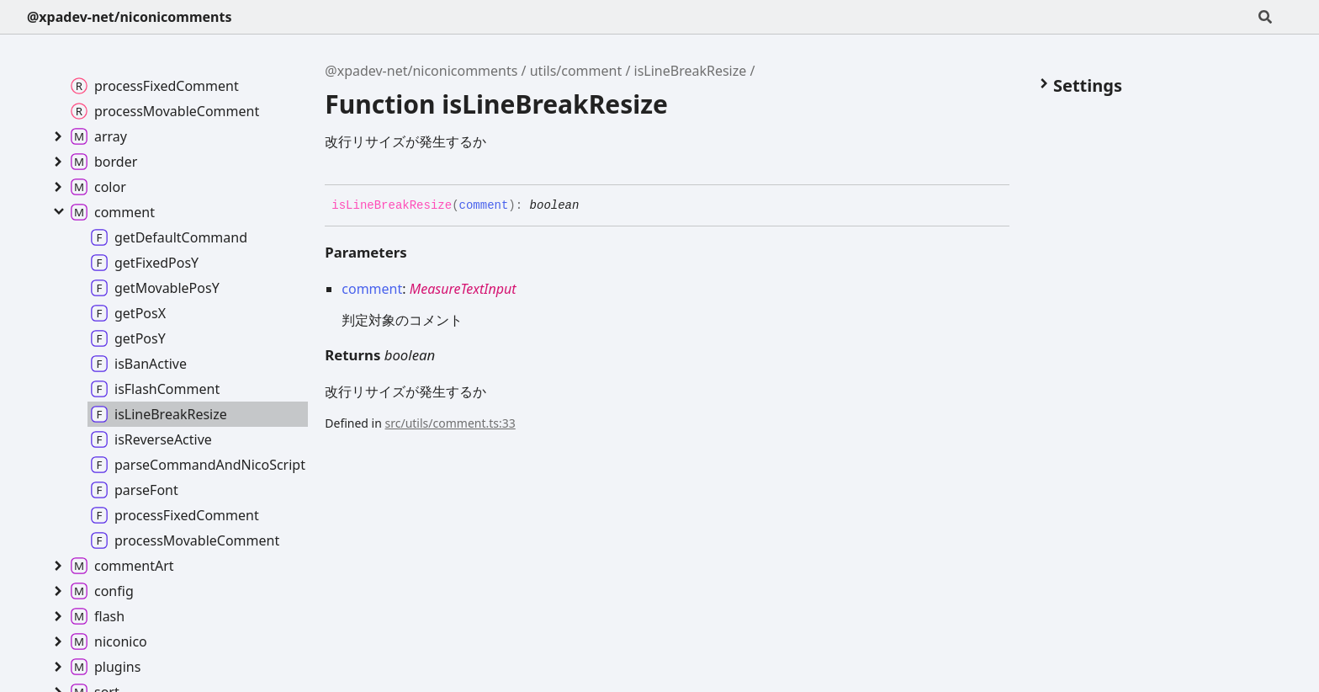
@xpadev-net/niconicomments (129, 17)
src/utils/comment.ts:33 (450, 423)
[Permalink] (591, 205)
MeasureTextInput (463, 288)
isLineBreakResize (690, 70)
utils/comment (576, 70)
